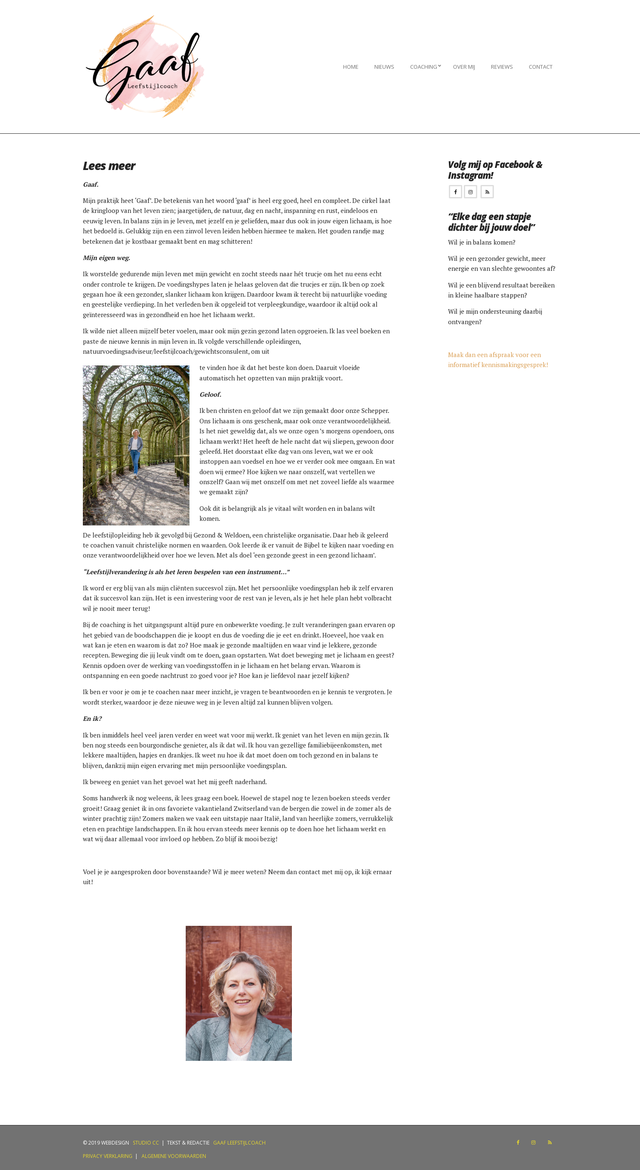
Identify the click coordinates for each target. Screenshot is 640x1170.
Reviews (502, 66)
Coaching (423, 66)
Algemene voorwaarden (172, 1156)
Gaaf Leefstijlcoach (239, 1142)
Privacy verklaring (107, 1156)
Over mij (464, 66)
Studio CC (145, 1142)
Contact (541, 66)
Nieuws (384, 66)
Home (351, 66)
